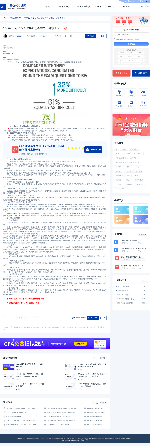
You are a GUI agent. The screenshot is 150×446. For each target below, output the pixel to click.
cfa (8, 318)
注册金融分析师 (121, 162)
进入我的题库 (141, 73)
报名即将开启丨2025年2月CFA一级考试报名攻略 (23, 299)
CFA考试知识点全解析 (129, 240)
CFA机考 (118, 167)
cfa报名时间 (129, 184)
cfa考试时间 (138, 153)
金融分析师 (119, 175)
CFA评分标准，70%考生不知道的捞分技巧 (61, 420)
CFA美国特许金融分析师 (133, 171)
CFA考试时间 (14, 18)
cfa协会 (127, 167)
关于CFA (111, 6)
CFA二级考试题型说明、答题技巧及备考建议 (62, 408)
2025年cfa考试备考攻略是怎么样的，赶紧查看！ (43, 18)
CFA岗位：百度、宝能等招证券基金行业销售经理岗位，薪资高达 (92, 375)
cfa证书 (34, 318)
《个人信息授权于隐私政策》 (133, 39)
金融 (128, 175)
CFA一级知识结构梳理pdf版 (131, 257)
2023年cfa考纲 (135, 162)
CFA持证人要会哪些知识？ (96, 408)
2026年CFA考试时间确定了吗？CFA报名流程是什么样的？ (92, 365)
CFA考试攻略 (120, 189)
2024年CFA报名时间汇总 (124, 295)
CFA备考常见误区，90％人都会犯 (58, 425)
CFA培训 (127, 153)
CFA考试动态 (63, 6)
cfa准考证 (137, 167)
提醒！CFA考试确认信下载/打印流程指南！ (20, 420)
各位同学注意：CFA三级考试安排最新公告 (61, 412)
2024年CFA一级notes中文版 (125, 291)
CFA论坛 (126, 6)
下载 (139, 243)
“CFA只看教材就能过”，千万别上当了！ (60, 416)
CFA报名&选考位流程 (94, 416)
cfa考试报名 (134, 149)
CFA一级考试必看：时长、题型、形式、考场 (21, 425)
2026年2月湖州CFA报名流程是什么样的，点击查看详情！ (92, 385)
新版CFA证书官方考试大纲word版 (133, 249)
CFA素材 (118, 184)
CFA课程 (140, 184)
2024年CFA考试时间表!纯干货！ (17, 412)
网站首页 (47, 6)
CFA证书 (118, 180)
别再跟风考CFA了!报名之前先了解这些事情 (20, 408)
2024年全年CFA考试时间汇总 (126, 303)
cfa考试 (21, 318)
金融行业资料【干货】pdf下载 (132, 266)
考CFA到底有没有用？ (94, 425)
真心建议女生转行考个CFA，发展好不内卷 (21, 303)
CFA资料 (118, 171)
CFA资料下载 (81, 6)
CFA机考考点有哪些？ (94, 420)
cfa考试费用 (134, 158)
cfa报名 (118, 153)
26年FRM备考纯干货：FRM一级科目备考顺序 (30, 385)
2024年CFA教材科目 (123, 286)
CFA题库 (97, 6)
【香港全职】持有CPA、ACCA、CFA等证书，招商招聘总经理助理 (30, 375)
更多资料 (142, 234)
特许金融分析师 (121, 158)
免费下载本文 (121, 73)
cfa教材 (127, 180)
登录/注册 (144, 6)
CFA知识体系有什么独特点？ (97, 412)
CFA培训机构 (138, 180)
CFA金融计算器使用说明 (124, 299)
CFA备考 (137, 175)
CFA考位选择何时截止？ (14, 416)
